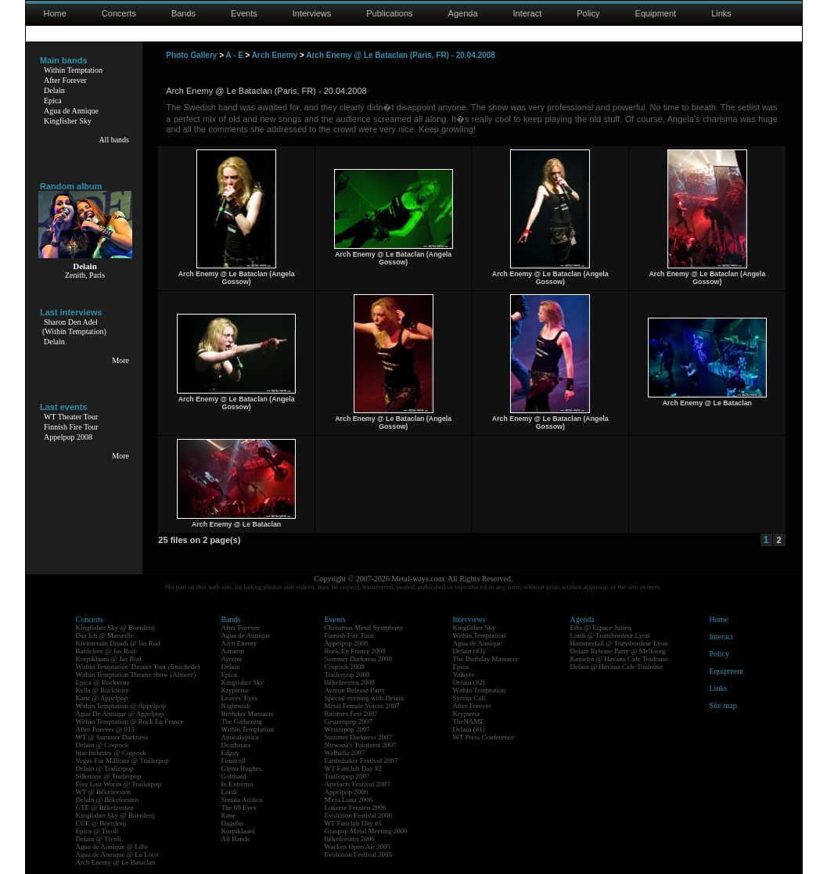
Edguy (230, 753)
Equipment (656, 13)
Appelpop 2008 (68, 437)
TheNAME (469, 721)
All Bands (235, 839)
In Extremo (237, 784)
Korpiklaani (238, 831)
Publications (389, 13)
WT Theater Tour (71, 416)
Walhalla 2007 (345, 753)
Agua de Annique (71, 110)
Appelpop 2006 (347, 792)
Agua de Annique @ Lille (112, 847)
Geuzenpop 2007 (348, 721)
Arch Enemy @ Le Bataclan (116, 862)
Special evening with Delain (365, 698)
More (120, 360)
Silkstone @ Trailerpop (109, 776)
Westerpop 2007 (348, 729)
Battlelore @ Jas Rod (106, 651)
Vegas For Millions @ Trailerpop (122, 760)
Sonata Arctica (242, 800)
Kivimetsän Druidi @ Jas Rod (118, 643)
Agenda (463, 13)
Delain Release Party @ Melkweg (618, 651)
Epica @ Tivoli (97, 831)
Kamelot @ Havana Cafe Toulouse (619, 659)
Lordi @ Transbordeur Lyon (610, 635)
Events (244, 13)
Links (721, 13)
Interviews (312, 13)
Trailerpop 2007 (347, 776)
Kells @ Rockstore (102, 690)
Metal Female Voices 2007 (362, 706)
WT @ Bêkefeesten (103, 792)
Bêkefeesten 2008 (350, 682)
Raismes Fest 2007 (351, 714)
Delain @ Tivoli (98, 839)
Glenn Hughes (241, 768)
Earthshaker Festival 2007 (361, 760)
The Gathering (241, 721)
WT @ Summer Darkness (112, 737)
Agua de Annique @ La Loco (117, 854)
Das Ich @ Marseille (105, 635)
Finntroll (233, 760)
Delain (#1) (469, 729)
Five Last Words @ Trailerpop (118, 784)
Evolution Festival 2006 (359, 815)
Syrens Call (469, 698)
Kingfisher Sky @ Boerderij (116, 627)
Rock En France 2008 (355, 651)
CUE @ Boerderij (101, 823)
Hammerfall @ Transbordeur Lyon (619, 643)
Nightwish (236, 706)
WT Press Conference (484, 737)
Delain (54, 90)
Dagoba (232, 823)
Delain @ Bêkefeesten (107, 800)
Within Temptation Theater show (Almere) (136, 674)
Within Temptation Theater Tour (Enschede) (138, 667)
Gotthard (233, 776)
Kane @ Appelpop (102, 698)
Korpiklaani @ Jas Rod (109, 659)
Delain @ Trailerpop (105, 768)
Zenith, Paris (85, 275)
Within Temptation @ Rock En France (130, 721)
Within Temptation (73, 70)
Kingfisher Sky (68, 121)
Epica (53, 100)
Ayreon (231, 659)
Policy (588, 13)
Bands (183, 13)
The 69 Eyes (239, 807)
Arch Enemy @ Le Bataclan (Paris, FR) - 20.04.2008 (400, 55)
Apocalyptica (240, 737)
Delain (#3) (469, 651)
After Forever (65, 80)
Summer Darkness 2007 (359, 737)
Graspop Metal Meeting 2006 (366, 831)
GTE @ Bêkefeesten (105, 807)
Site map (723, 705)
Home (55, 13)
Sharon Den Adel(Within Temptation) (74, 327)
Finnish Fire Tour (71, 427)
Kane (228, 815)
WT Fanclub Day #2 (354, 768)
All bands (114, 139)
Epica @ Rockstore (103, 682)
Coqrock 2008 (345, 667)
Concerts (119, 13)
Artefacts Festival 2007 (357, 784)
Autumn (233, 651)
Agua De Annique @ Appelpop (120, 714)
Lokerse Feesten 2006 (356, 807)
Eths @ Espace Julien (600, 627)
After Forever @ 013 (105, 729)
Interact (527, 13)
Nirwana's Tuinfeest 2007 (361, 745)
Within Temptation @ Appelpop (121, 706)
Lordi (229, 792)
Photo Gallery (191, 55)
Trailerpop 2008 (347, 674)
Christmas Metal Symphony (364, 627)
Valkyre (464, 674)
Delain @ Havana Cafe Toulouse (616, 667)
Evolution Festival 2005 (359, 854)
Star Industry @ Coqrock (111, 753)
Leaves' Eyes (239, 698)
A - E (234, 55)
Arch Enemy (274, 55)
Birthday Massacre (248, 714)
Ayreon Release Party (355, 690)
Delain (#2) (469, 682)
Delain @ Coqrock (102, 745)
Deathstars (236, 745)
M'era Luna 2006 (349, 800)
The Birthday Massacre (486, 659)
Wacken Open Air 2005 (358, 847)
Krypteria (234, 690)
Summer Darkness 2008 (359, 659)
